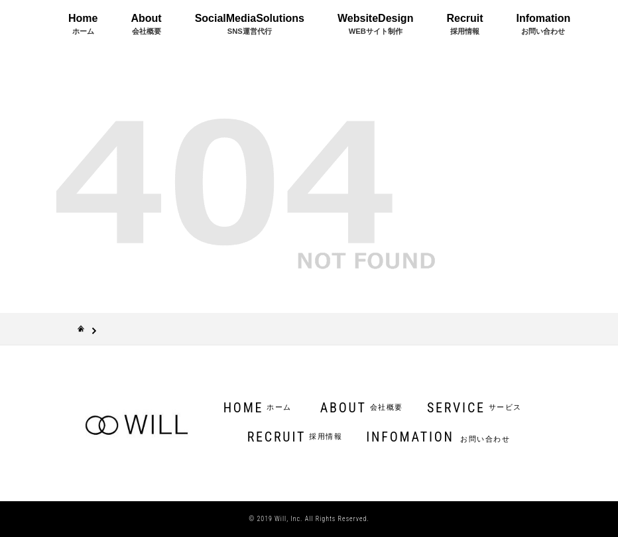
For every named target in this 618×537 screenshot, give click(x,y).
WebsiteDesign (375, 24)
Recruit (464, 24)
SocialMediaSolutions (249, 24)
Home (82, 24)
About (146, 24)
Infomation (544, 24)
